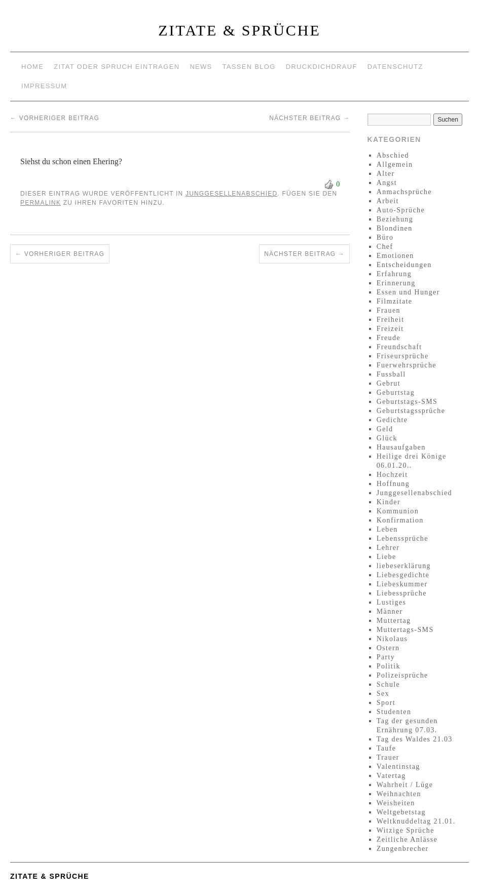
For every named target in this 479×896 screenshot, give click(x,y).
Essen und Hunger (408, 292)
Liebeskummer (402, 584)
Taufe (386, 748)
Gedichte (392, 420)
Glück (387, 438)
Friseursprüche (403, 356)
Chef (385, 246)
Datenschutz (395, 66)
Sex (383, 693)
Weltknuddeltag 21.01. (416, 821)
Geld (385, 429)
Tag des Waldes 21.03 (415, 739)
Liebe (386, 557)
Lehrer (388, 547)
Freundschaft (399, 347)
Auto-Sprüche (401, 210)
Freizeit (390, 328)
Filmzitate (395, 301)
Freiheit (390, 319)
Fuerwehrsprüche (406, 365)
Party (386, 657)
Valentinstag (398, 766)
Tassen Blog (249, 66)
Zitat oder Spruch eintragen (116, 66)
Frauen (388, 310)
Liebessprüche (402, 593)
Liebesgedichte (403, 575)
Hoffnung (393, 484)
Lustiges (392, 602)
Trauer (388, 757)
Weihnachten (399, 794)
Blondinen (395, 228)
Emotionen (395, 255)
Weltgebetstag (401, 812)
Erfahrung (394, 274)
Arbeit (388, 201)
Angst (387, 182)
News (201, 66)
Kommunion (398, 511)
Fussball (391, 374)
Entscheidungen (404, 265)
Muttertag (394, 620)
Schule (388, 684)
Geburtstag (396, 392)
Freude (388, 338)
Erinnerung (396, 283)
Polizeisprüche (402, 675)
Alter (386, 173)
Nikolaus (392, 639)
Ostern (388, 648)
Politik (388, 666)
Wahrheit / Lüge (405, 785)
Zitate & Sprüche (239, 30)
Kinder (388, 502)
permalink (40, 202)
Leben (387, 529)
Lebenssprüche (402, 538)
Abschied (393, 155)
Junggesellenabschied (231, 193)
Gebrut (388, 383)
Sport (386, 702)
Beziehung (395, 219)
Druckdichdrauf (321, 66)
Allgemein (395, 164)
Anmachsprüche (404, 192)
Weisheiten (396, 803)
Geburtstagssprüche (411, 411)
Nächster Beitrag (309, 118)
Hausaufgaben (401, 447)
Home (32, 66)
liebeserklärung (404, 566)
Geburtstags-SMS (407, 401)
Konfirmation (400, 520)
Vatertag (391, 775)
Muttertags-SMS (405, 629)
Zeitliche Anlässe (407, 839)
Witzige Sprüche (405, 830)
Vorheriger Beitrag (54, 118)
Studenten (394, 712)
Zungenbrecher (403, 848)
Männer (390, 611)
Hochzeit (392, 474)
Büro (385, 237)
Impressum (44, 86)
